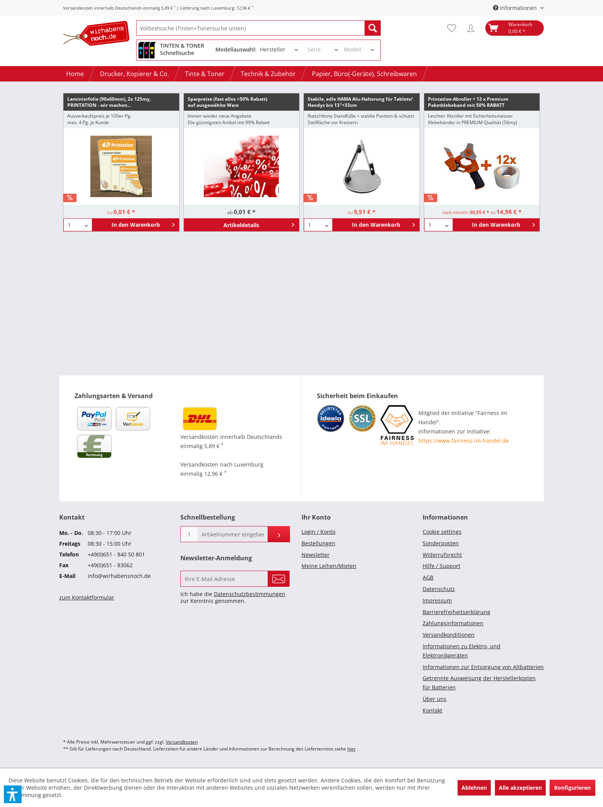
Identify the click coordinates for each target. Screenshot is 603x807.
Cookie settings (442, 531)
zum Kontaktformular (86, 597)
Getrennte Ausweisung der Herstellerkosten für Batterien (479, 682)
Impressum (437, 600)
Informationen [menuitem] (515, 8)
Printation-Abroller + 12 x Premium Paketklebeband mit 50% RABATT (468, 102)
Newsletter (316, 554)
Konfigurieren (572, 787)
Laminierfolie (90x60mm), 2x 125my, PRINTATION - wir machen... (109, 102)
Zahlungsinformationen (453, 623)
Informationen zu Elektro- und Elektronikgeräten (461, 651)
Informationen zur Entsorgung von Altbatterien (483, 667)
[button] (13, 794)
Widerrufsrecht (442, 554)
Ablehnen (474, 787)
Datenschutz (439, 589)
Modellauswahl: (236, 49)
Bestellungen (318, 543)
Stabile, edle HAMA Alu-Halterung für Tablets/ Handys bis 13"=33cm (360, 102)
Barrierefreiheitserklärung (456, 612)
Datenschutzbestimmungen (249, 594)
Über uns (434, 698)
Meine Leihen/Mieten (329, 566)
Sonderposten (441, 543)
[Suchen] (373, 28)
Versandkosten (182, 742)
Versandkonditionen (449, 634)
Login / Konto (318, 531)
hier (351, 749)
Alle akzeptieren (520, 787)
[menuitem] (258, 28)
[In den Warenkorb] (135, 224)
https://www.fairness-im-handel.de (463, 440)
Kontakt (432, 710)
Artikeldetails (258, 224)
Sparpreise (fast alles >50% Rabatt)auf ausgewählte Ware (227, 102)
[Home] (75, 73)
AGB (428, 577)
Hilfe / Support (441, 566)
